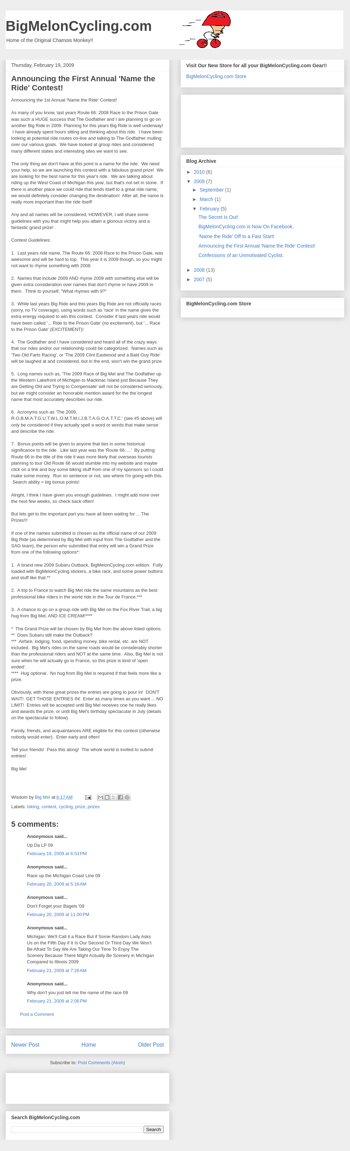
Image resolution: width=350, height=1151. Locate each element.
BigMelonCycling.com (79, 26)
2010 (200, 172)
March (207, 199)
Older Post (151, 1045)
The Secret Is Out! (218, 217)
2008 (200, 270)
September (212, 190)
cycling (66, 806)
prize (80, 806)
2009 (200, 181)
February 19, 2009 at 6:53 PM (57, 853)
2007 (200, 279)
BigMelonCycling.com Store (216, 76)
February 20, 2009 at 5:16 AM (56, 884)
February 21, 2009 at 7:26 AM (56, 970)
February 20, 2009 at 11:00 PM (58, 914)
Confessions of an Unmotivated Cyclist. (241, 255)
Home (89, 1045)
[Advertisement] (52, 1086)
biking (33, 806)
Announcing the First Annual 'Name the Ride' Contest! (256, 246)
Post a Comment (37, 1014)
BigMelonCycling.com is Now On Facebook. (246, 226)
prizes (94, 806)
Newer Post (25, 1045)
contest (49, 806)
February (210, 209)
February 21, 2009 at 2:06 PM (57, 1001)
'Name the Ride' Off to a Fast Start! (236, 236)
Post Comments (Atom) (101, 1062)
